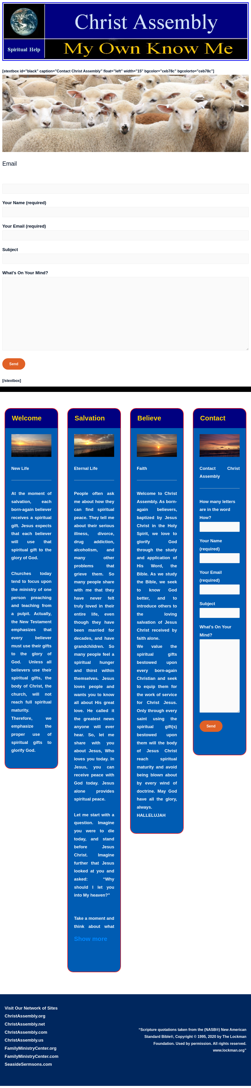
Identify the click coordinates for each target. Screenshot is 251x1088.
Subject (125, 255)
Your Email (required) (125, 232)
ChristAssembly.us (24, 1042)
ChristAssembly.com (26, 1034)
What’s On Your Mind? (125, 313)
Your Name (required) (125, 208)
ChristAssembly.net (25, 1026)
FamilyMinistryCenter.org (30, 1050)
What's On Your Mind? (220, 673)
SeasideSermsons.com (28, 1066)
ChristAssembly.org (25, 1018)
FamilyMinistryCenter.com (31, 1058)
